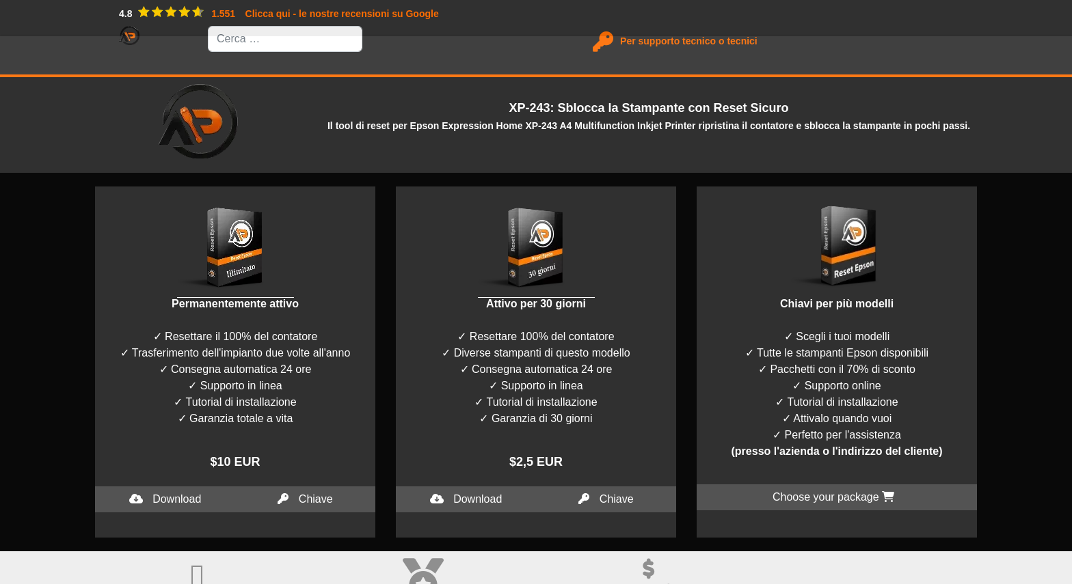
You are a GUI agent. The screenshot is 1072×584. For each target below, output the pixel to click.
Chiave (305, 499)
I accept (19, 575)
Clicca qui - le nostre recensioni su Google (342, 13)
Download (165, 499)
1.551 (223, 13)
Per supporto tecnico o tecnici (684, 41)
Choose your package (833, 497)
